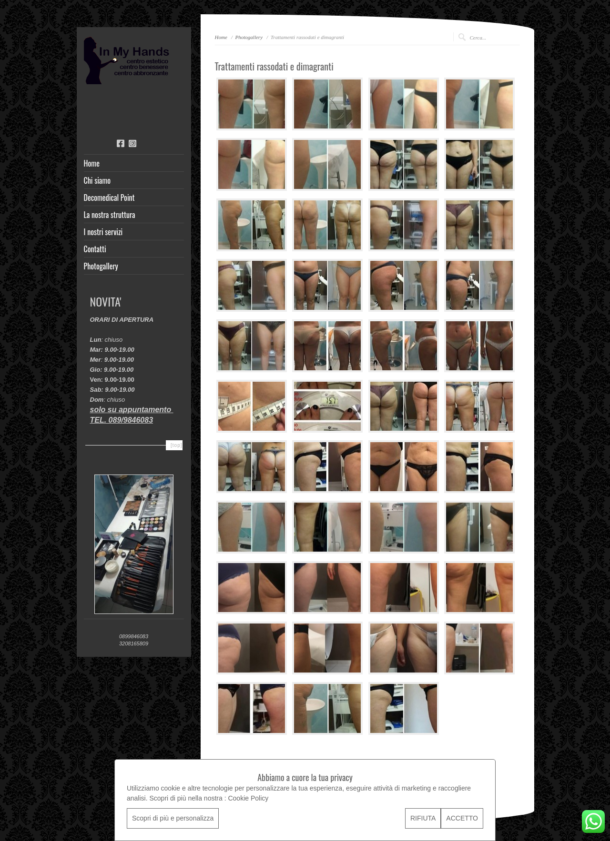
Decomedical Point (109, 197)
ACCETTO (462, 818)
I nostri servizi (103, 232)
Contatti (95, 249)
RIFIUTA (423, 818)
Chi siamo (97, 180)
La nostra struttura (109, 214)
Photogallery (101, 266)
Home (92, 163)
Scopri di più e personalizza (173, 818)
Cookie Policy (248, 798)
